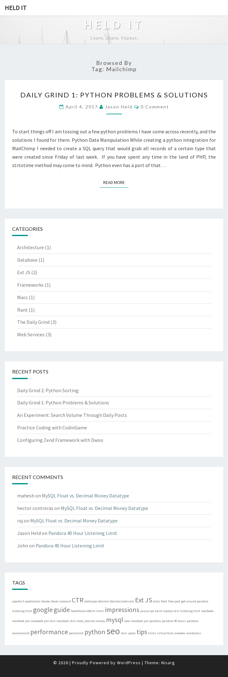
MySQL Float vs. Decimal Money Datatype (85, 495)
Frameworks (30, 285)
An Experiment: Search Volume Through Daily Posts (72, 415)
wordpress (193, 633)
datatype (91, 601)
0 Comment (155, 106)
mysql (114, 619)
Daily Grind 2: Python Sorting (48, 390)
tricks (152, 633)
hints (100, 611)
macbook (207, 611)
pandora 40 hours (174, 621)
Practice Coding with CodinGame (52, 427)
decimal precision (122, 601)
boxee (45, 601)
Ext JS (23, 272)
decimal (103, 601)
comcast (65, 601)
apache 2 (18, 601)
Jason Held (119, 106)
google (43, 609)
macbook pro (21, 621)
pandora (155, 621)
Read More (116, 182)
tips (142, 631)
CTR (78, 599)
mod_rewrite (86, 621)
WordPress (129, 662)
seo (113, 631)
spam (132, 633)
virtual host (165, 633)
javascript (147, 611)
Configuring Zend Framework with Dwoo (60, 440)
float (164, 601)
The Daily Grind (33, 322)
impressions (122, 609)
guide (62, 609)
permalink (76, 633)
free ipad (174, 601)
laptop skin (171, 611)
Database (27, 260)
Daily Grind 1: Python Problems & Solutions (114, 95)
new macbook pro (136, 621)
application (33, 601)
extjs (156, 601)
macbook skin (66, 621)
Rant (22, 310)
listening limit (190, 611)
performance (49, 631)
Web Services (31, 334)
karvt (159, 611)
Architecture (30, 247)
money (100, 621)
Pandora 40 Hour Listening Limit (82, 533)
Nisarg (168, 662)
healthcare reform (83, 611)
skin (124, 633)
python (95, 631)
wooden (179, 633)
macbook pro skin (43, 621)
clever (55, 601)
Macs (22, 297)
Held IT (16, 8)
